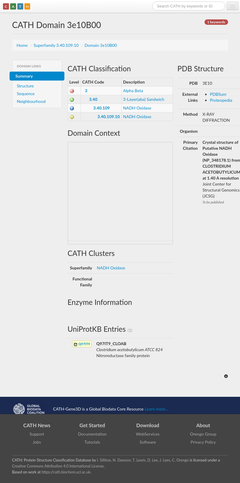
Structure (25, 85)
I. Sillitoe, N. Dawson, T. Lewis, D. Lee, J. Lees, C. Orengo (143, 460)
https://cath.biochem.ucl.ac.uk (65, 472)
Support (37, 433)
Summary (24, 75)
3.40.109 (101, 107)
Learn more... (156, 408)
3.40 (93, 99)
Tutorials (92, 442)
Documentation (92, 433)
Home (23, 45)
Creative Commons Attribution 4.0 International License (58, 466)
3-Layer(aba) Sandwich (143, 99)
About (203, 425)
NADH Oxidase (137, 107)
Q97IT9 (82, 344)
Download (147, 425)
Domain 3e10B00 (101, 45)
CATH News (36, 425)
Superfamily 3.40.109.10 (57, 45)
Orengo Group (203, 433)
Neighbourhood (31, 101)
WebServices (148, 433)
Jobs (37, 442)
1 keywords (216, 22)
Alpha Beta (133, 90)
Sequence (26, 93)
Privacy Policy (203, 442)
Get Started (92, 425)
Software (148, 442)
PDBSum (218, 94)
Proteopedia (221, 100)
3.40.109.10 (108, 116)
